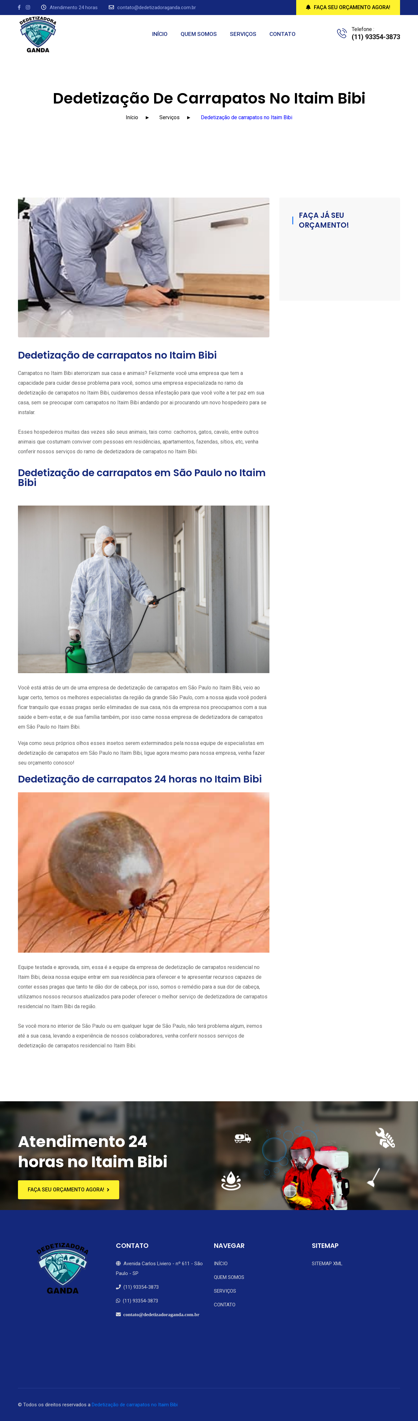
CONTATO (282, 34)
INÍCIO (160, 34)
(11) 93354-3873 (137, 1287)
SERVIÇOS (243, 34)
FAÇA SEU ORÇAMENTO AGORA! (348, 7)
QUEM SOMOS (199, 34)
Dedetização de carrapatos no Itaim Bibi (135, 1405)
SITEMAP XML (327, 1264)
